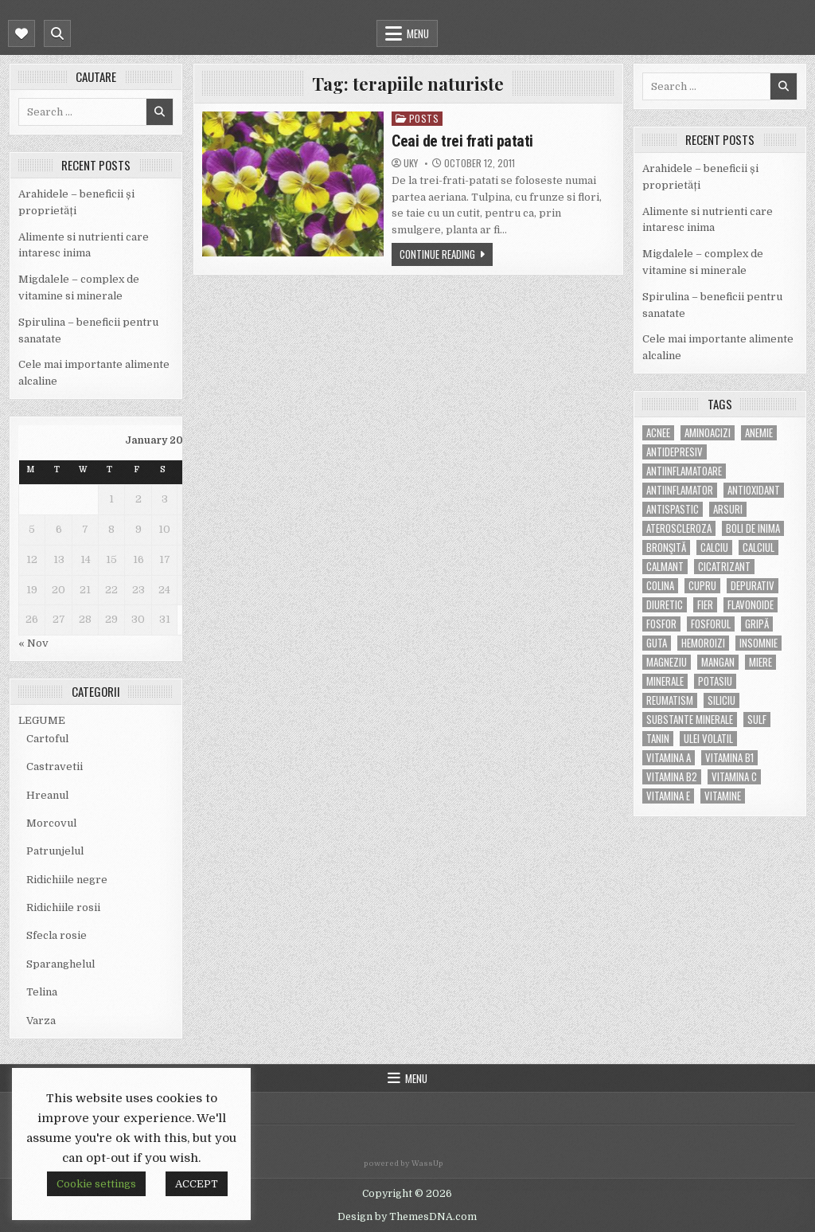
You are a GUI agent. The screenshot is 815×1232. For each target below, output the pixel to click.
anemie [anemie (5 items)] (759, 432)
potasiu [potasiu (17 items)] (715, 681)
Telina (41, 992)
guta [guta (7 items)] (656, 643)
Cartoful (47, 739)
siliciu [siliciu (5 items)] (721, 700)
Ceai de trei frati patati (462, 141)
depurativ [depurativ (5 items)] (752, 585)
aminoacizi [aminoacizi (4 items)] (707, 432)
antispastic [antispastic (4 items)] (672, 509)
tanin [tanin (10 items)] (657, 738)
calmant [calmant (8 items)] (665, 566)
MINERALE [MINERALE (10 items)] (665, 681)
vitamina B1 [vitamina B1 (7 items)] (729, 757)
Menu (418, 33)
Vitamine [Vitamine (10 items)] (722, 796)
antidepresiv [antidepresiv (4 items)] (674, 452)
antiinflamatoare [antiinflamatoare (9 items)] (684, 471)
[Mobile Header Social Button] (21, 33)
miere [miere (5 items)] (760, 662)
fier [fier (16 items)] (705, 604)
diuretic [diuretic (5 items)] (664, 604)
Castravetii (54, 766)
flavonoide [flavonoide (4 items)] (750, 604)
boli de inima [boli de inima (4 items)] (753, 528)
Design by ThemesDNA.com (407, 1216)
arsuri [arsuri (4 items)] (728, 509)
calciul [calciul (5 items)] (758, 547)
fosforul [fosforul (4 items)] (711, 624)
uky (411, 163)
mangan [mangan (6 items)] (718, 662)
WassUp (427, 1163)
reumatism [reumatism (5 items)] (669, 700)
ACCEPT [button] (196, 1184)
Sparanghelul (60, 964)
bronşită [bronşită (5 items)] (666, 547)
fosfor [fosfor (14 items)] (661, 624)
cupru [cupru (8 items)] (702, 585)
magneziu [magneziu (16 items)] (666, 662)
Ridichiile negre (66, 880)
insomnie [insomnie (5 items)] (758, 643)
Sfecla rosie (56, 935)
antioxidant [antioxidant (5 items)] (753, 490)
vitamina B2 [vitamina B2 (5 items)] (671, 776)
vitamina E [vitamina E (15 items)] (668, 796)
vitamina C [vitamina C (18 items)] (734, 776)
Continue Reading (437, 254)
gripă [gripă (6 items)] (757, 624)
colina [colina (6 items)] (660, 585)
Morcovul (51, 823)
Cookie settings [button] (96, 1184)
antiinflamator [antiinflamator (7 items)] (679, 490)
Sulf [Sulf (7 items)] (756, 719)
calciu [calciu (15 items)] (714, 547)
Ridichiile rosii (63, 907)
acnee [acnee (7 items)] (658, 432)
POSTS (424, 118)
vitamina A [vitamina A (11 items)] (668, 757)
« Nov (33, 643)
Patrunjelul (55, 851)
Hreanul (47, 795)
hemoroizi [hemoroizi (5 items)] (703, 643)
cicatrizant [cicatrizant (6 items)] (724, 566)
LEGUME (41, 720)
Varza (41, 1021)
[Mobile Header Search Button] (57, 33)
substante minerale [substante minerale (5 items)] (689, 719)
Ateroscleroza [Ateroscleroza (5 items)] (679, 528)
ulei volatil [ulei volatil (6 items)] (708, 738)
